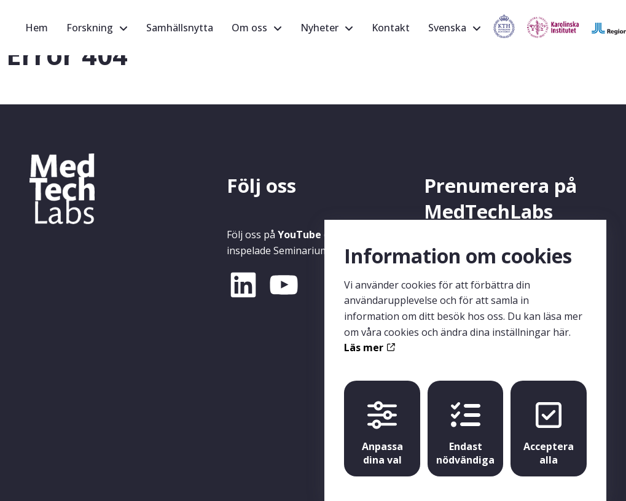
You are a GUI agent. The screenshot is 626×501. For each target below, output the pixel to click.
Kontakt (391, 27)
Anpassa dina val (382, 422)
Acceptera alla (548, 422)
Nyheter (319, 27)
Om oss (249, 27)
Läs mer (369, 336)
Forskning (89, 27)
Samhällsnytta (179, 27)
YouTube (299, 234)
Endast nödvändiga (465, 422)
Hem (36, 27)
